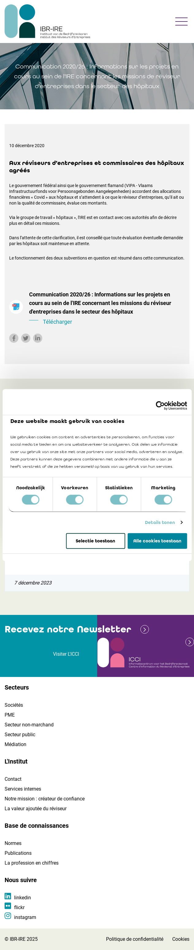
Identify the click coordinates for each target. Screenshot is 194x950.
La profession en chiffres (32, 863)
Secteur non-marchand (29, 725)
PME (10, 715)
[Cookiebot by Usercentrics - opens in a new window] (160, 405)
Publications (18, 853)
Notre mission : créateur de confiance (45, 799)
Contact (13, 779)
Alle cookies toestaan (157, 541)
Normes (13, 843)
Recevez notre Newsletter (68, 629)
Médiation (15, 744)
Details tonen (160, 522)
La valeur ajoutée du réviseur (36, 808)
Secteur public (20, 734)
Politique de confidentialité (134, 939)
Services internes (23, 789)
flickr (19, 907)
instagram (25, 917)
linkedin (22, 898)
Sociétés (14, 705)
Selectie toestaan (95, 541)
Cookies (180, 939)
